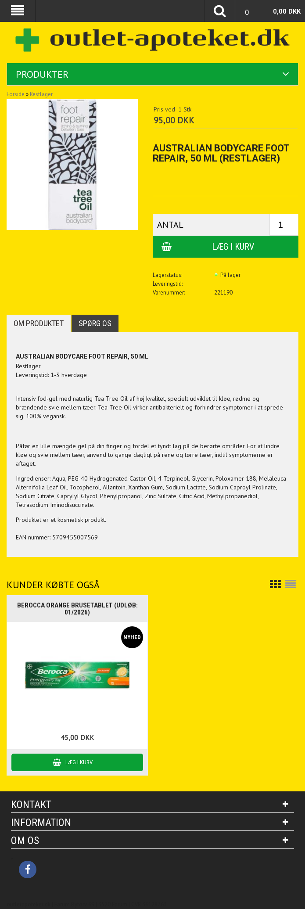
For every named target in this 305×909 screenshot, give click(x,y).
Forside (16, 94)
